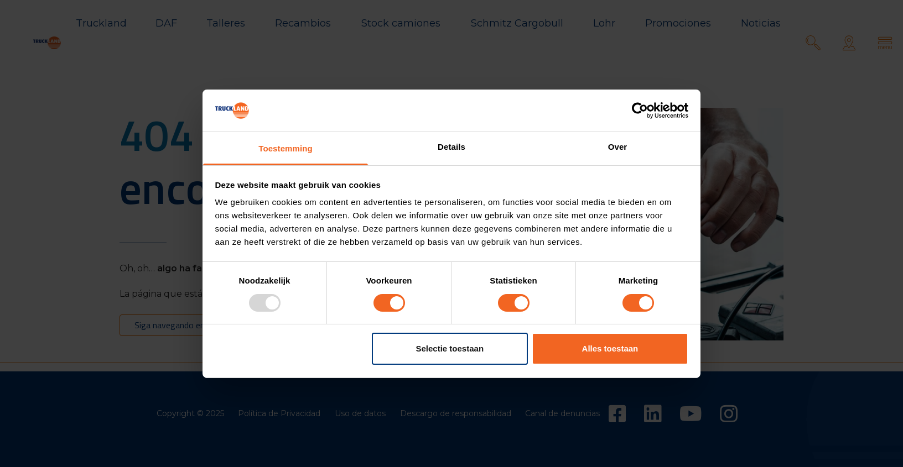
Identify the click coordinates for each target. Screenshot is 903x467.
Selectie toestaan (450, 348)
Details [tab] (451, 146)
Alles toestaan (610, 348)
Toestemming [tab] (285, 148)
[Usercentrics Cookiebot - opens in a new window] (639, 110)
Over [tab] (617, 146)
